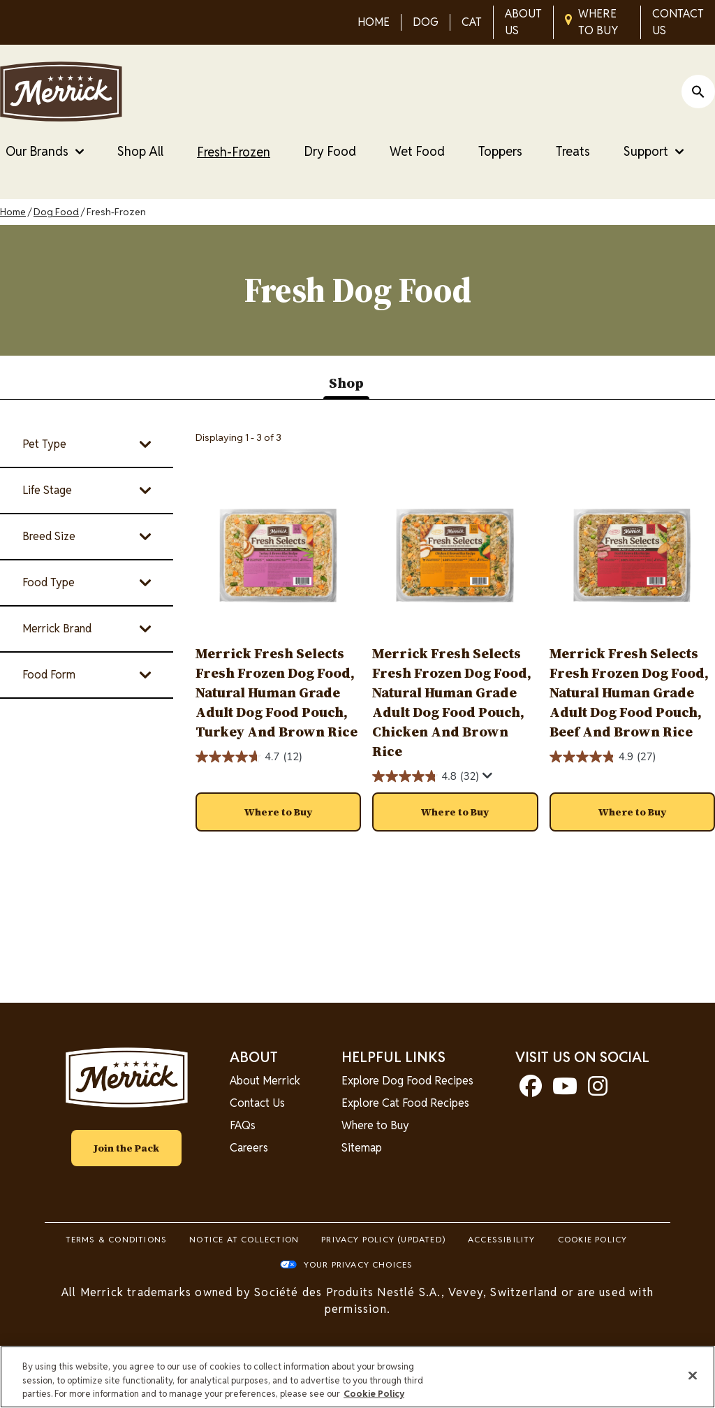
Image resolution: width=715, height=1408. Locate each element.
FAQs (243, 1125)
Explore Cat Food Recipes (405, 1103)
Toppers (500, 151)
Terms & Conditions (117, 1239)
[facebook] (530, 1090)
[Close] (692, 1375)
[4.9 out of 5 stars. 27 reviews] (603, 757)
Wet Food (417, 151)
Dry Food (330, 151)
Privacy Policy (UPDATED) (383, 1239)
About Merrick (265, 1080)
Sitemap (361, 1147)
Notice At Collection (244, 1239)
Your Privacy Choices (358, 1264)
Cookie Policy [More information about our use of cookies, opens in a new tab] (374, 1394)
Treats (573, 151)
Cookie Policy (593, 1239)
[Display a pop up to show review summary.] (487, 776)
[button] (278, 812)
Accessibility (502, 1239)
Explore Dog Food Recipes (407, 1080)
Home (13, 211)
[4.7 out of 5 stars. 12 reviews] (249, 757)
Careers (249, 1147)
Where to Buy (375, 1125)
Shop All (140, 151)
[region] (357, 1377)
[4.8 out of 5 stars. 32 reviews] (425, 776)
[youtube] (564, 1090)
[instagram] (597, 1090)
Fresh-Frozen (233, 152)
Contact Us (257, 1103)
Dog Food (56, 211)
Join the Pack (126, 1148)
